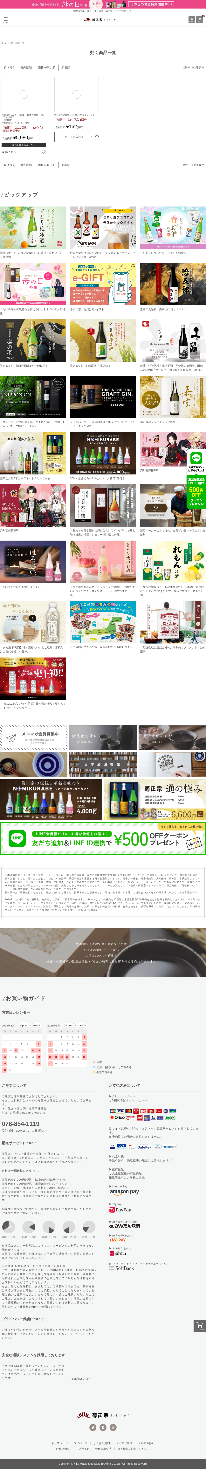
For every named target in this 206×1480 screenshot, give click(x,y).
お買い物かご (64, 1460)
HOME (4, 43)
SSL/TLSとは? (80, 1389)
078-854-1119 (20, 1135)
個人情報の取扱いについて (134, 1460)
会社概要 (83, 1460)
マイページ (80, 1454)
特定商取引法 (103, 1460)
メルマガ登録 (124, 1454)
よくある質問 (101, 1454)
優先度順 (26, 67)
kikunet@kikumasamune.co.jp (23, 1123)
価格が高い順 (46, 67)
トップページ (60, 1454)
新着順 (65, 67)
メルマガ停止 (146, 1454)
